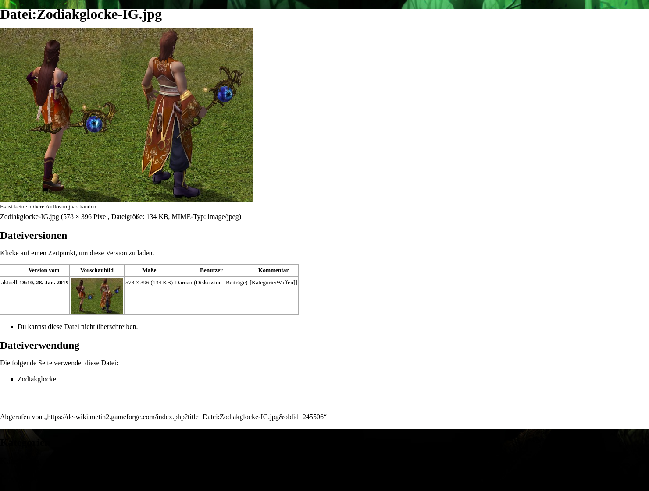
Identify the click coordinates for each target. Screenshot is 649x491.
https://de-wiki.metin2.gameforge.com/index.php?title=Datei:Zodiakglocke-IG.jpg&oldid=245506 (185, 416)
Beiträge (236, 282)
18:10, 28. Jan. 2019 (43, 282)
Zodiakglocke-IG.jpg (29, 216)
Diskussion (208, 282)
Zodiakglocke (37, 379)
